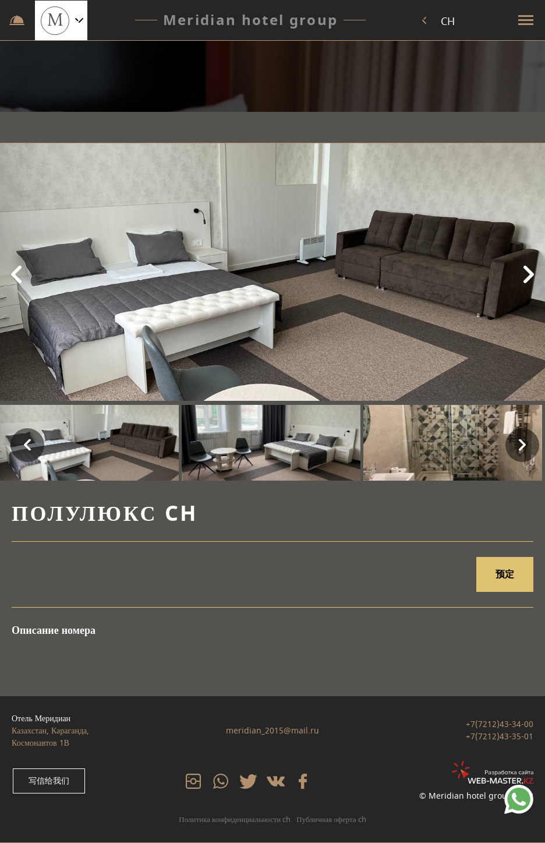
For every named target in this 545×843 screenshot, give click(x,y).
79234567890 (518, 791)
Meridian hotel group (250, 20)
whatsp (220, 780)
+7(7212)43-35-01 (499, 737)
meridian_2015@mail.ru (272, 731)
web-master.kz (504, 767)
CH (448, 21)
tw (242, 780)
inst (190, 780)
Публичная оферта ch (331, 819)
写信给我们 (47, 781)
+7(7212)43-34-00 (499, 725)
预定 (505, 574)
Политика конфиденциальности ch (235, 819)
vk (270, 780)
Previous (14, 274)
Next (530, 274)
